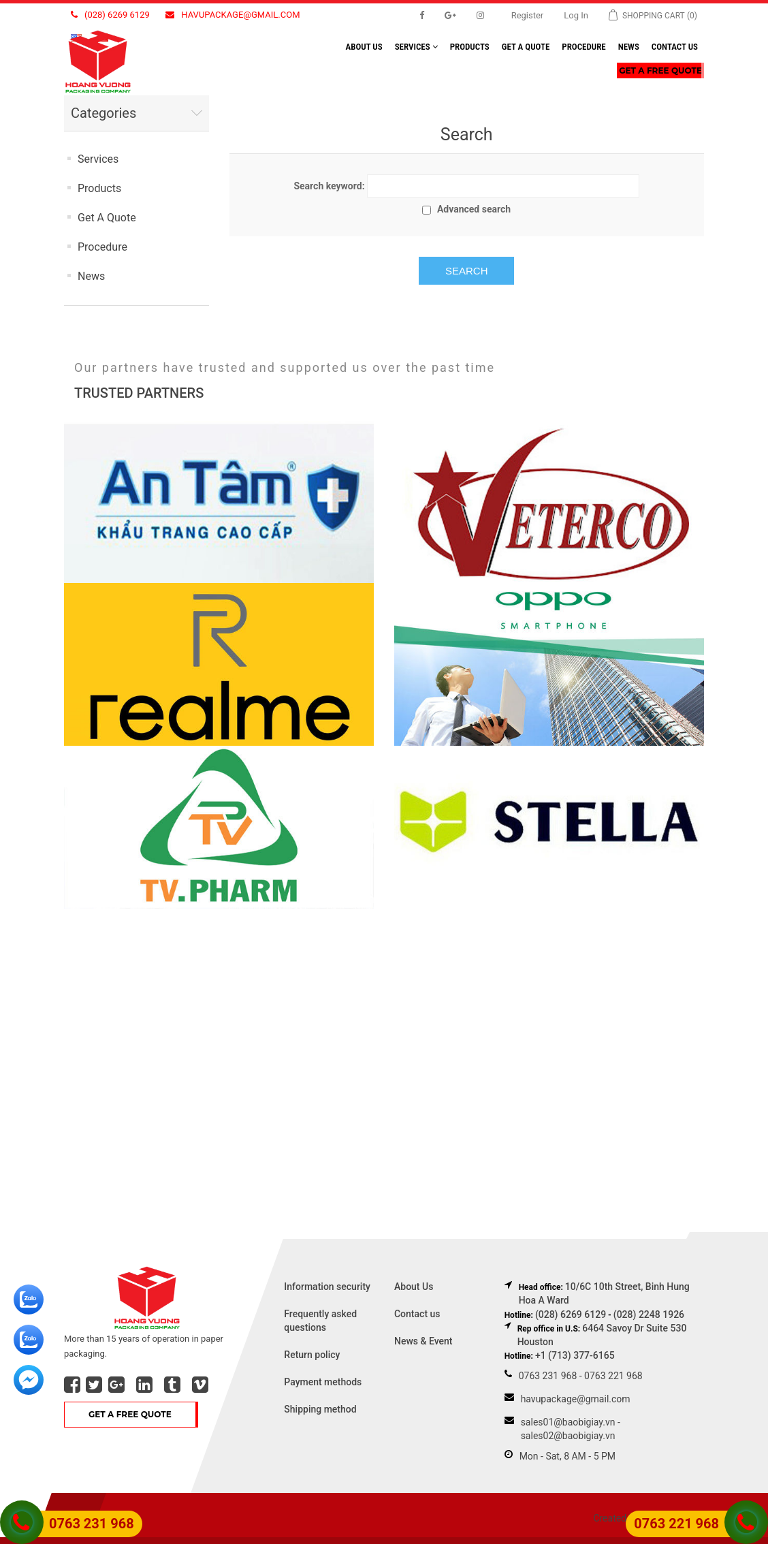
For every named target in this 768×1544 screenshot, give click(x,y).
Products (470, 47)
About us (364, 47)
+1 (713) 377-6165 (575, 1355)
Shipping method (320, 1409)
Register (527, 15)
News (628, 47)
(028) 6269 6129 (110, 15)
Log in (576, 15)
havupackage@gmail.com (232, 15)
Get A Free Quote (660, 70)
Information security (327, 1286)
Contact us (675, 47)
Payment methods (323, 1381)
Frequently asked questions (320, 1320)
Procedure (583, 47)
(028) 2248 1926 (648, 1314)
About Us (413, 1286)
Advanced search (474, 209)
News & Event (423, 1341)
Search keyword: (328, 185)
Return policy (312, 1354)
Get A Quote (526, 47)
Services (416, 47)
